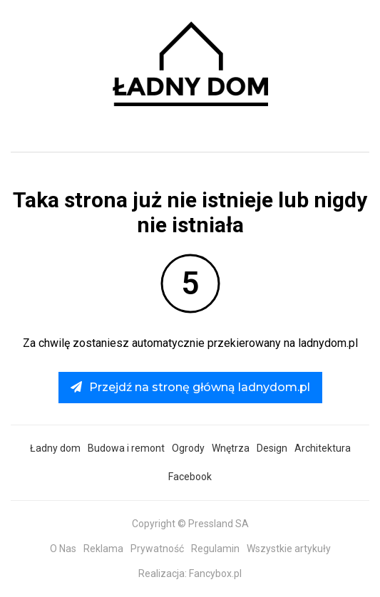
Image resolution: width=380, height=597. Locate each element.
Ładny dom (55, 448)
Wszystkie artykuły (289, 548)
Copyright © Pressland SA (190, 523)
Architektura (322, 448)
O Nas (63, 548)
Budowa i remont (126, 448)
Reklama (103, 548)
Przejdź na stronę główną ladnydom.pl (190, 387)
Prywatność (157, 548)
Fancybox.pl (215, 573)
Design (272, 448)
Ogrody (188, 448)
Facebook (190, 476)
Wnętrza (231, 448)
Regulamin (215, 548)
